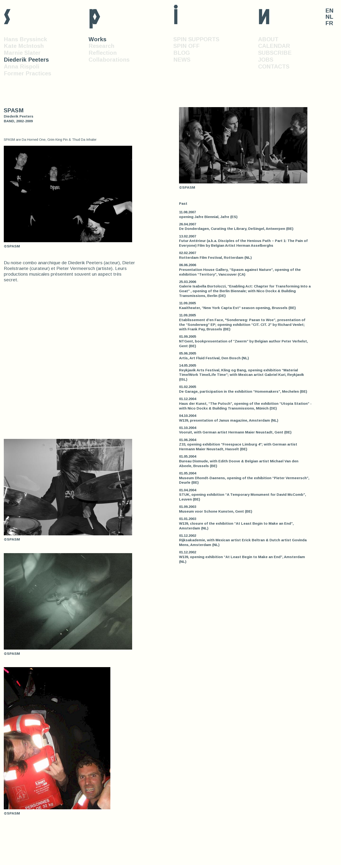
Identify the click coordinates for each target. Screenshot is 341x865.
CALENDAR (274, 46)
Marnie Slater (22, 53)
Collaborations (109, 59)
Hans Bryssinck (25, 39)
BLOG (181, 53)
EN (329, 11)
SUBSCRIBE (275, 53)
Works (97, 39)
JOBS (265, 59)
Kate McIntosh (24, 46)
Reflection (103, 53)
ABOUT (268, 39)
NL (329, 17)
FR (329, 23)
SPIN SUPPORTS (196, 39)
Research (101, 46)
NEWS (181, 59)
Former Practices (27, 73)
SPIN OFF (186, 46)
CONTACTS (273, 66)
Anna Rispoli (21, 66)
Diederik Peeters (26, 59)
